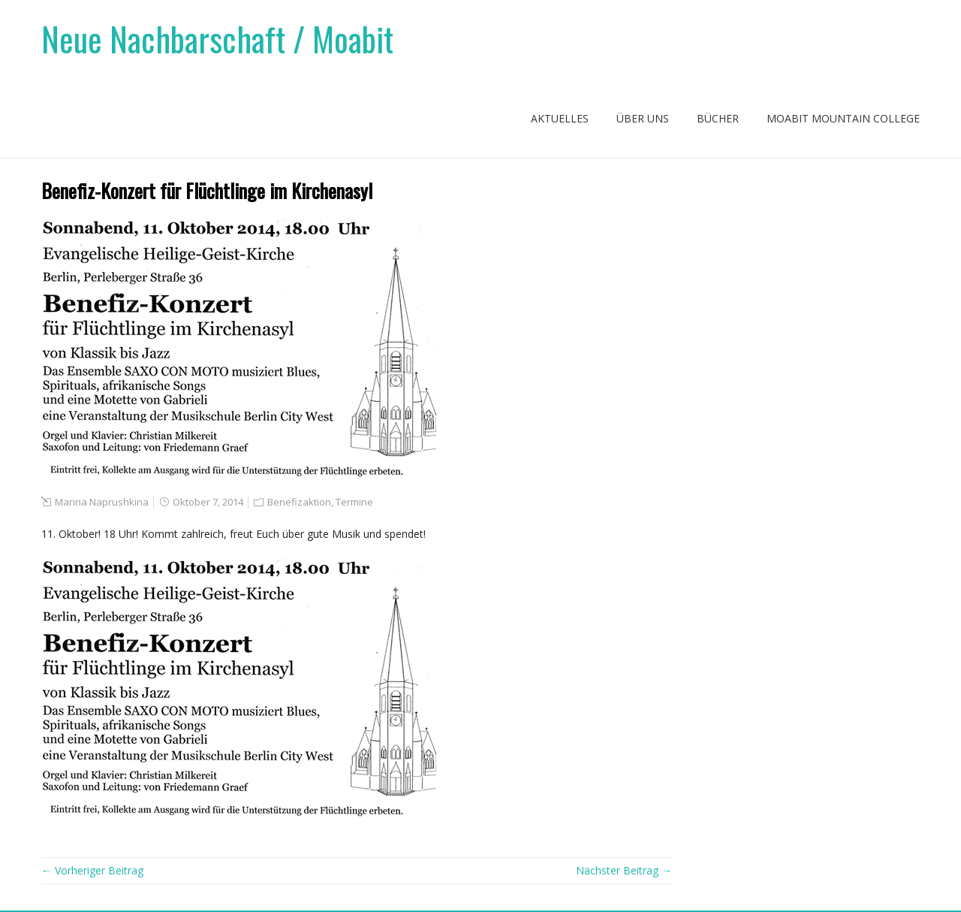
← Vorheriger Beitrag (92, 870)
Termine (354, 502)
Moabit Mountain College (843, 118)
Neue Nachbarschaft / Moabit (217, 38)
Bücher (718, 118)
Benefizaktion (299, 502)
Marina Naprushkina (102, 502)
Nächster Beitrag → (624, 870)
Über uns (642, 118)
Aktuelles (560, 118)
